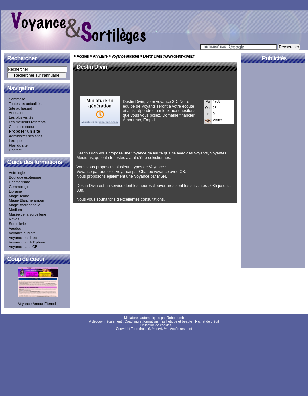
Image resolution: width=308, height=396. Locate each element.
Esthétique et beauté (177, 321)
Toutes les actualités (25, 104)
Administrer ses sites (25, 136)
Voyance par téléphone (27, 242)
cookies (165, 325)
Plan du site (18, 145)
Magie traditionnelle (24, 205)
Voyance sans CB (23, 247)
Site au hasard (20, 108)
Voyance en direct (23, 238)
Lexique (15, 141)
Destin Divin (92, 67)
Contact (15, 150)
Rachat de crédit (207, 321)
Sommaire (17, 99)
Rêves (14, 219)
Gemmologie (19, 187)
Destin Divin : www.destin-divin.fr (169, 56)
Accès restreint (181, 328)
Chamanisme (19, 182)
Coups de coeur (22, 127)
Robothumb (175, 318)
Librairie (15, 191)
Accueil (83, 56)
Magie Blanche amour (26, 200)
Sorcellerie (17, 224)
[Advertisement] (154, 85)
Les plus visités (21, 117)
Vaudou (15, 228)
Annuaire (16, 113)
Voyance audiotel (23, 233)
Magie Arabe (19, 196)
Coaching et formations (142, 321)
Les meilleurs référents (27, 122)
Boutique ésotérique (25, 177)
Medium (15, 210)
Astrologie (17, 173)
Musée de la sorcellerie (27, 214)
